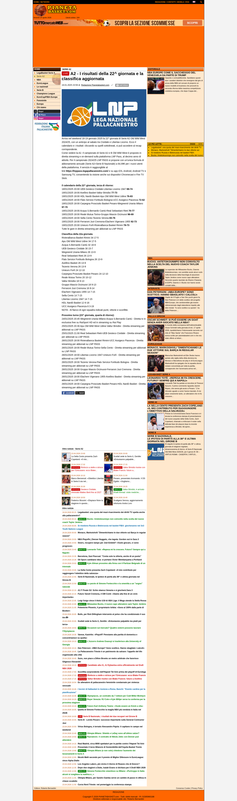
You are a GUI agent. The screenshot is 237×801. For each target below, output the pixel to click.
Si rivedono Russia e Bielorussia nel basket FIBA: (172, 153)
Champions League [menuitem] (44, 93)
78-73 (126, 225)
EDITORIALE (154, 69)
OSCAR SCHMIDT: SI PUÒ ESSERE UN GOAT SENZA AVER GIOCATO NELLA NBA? (172, 321)
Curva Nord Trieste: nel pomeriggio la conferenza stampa (105, 784)
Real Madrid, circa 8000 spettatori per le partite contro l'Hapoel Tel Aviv (111, 744)
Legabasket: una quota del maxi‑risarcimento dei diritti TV (176, 147)
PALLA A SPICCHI (156, 316)
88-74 (130, 189)
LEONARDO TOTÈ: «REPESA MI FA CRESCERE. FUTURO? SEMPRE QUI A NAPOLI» (174, 379)
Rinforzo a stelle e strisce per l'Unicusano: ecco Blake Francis (112, 675)
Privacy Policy (197, 788)
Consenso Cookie (183, 788)
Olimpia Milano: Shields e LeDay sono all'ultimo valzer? (108, 733)
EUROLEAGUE (155, 344)
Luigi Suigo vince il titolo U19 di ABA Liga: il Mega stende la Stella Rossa (112, 600)
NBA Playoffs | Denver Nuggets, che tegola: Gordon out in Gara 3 (108, 539)
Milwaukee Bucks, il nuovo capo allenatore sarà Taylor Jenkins (112, 604)
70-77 (131, 210)
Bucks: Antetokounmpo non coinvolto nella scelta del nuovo (177, 155)
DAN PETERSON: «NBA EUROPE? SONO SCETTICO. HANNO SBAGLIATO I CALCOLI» (172, 293)
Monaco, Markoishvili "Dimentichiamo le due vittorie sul (175, 150)
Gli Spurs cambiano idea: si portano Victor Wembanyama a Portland (110, 560)
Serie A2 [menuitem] (39, 76)
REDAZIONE (118, 792)
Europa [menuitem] (38, 104)
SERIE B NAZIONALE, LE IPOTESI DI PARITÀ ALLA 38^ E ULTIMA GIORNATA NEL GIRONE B (171, 439)
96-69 (131, 214)
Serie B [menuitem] (38, 90)
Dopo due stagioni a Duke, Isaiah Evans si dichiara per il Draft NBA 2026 (112, 768)
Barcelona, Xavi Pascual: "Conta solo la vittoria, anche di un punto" (109, 556)
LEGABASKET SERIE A (159, 374)
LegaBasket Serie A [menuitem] (44, 73)
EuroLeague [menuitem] (41, 83)
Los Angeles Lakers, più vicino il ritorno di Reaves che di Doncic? (109, 764)
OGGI (192, 144)
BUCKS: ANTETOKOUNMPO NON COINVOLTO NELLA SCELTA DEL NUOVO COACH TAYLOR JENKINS (173, 264)
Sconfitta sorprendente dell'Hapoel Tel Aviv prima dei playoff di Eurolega (112, 672)
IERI (200, 144)
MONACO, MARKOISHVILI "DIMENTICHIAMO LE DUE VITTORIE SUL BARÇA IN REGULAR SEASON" (174, 350)
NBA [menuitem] (37, 80)
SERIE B (152, 432)
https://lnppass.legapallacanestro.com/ (86, 171)
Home (37, 69)
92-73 (133, 221)
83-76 (112, 218)
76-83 (130, 196)
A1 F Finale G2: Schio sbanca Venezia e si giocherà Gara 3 (105, 590)
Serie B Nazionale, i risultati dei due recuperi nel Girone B (107, 716)
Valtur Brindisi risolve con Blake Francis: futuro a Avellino (110, 679)
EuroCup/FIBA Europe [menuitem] (45, 97)
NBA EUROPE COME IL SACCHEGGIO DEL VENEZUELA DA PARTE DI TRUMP (171, 74)
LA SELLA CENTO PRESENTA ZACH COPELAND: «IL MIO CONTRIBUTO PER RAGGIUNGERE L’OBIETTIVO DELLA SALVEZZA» (175, 408)
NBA (150, 258)
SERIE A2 (152, 402)
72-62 (141, 200)
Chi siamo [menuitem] (40, 107)
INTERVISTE (154, 288)
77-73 (114, 192)
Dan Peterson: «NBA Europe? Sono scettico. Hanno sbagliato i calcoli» (111, 648)
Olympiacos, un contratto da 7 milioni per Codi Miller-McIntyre (111, 696)
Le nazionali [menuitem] (41, 87)
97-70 (65, 207)
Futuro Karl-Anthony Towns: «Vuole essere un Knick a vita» (110, 706)
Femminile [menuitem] (40, 100)
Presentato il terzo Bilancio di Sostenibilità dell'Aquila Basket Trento (110, 747)
